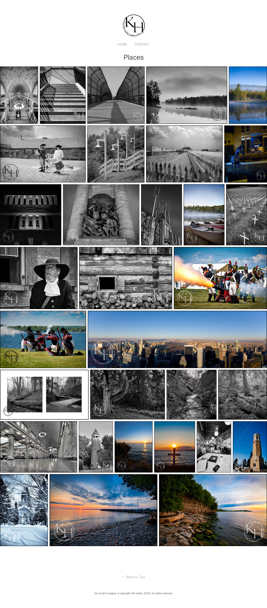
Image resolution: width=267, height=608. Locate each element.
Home (122, 44)
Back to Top (133, 577)
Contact (141, 44)
